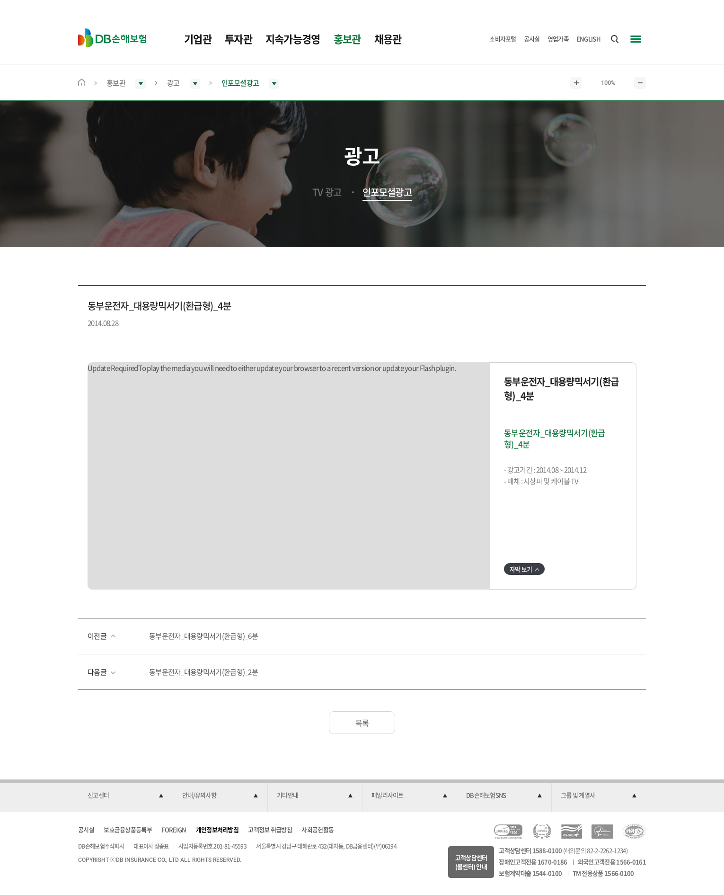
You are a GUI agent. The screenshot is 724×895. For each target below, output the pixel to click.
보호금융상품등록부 (128, 829)
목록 (362, 722)
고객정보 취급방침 (270, 829)
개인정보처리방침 (217, 829)
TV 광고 (327, 192)
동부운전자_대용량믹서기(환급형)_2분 (203, 672)
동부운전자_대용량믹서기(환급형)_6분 (203, 636)
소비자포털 (502, 38)
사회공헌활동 (317, 829)
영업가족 (558, 38)
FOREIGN (173, 829)
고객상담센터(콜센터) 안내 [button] (471, 862)
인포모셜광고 (387, 192)
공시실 (532, 38)
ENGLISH (588, 38)
